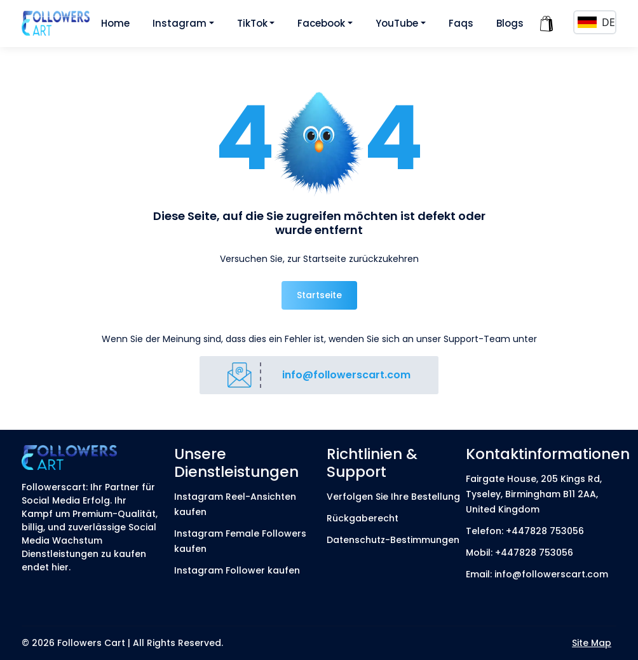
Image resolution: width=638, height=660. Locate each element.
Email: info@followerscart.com (537, 574)
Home (115, 23)
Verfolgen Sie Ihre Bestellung (393, 496)
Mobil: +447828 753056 (519, 552)
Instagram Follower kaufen (237, 570)
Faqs (461, 23)
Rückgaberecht (362, 518)
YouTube (397, 23)
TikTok (252, 23)
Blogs (510, 23)
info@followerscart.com (346, 375)
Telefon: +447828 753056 (525, 531)
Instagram (180, 23)
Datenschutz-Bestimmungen (393, 539)
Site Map (591, 642)
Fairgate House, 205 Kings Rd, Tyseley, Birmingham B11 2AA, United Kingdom (534, 494)
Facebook (321, 23)
